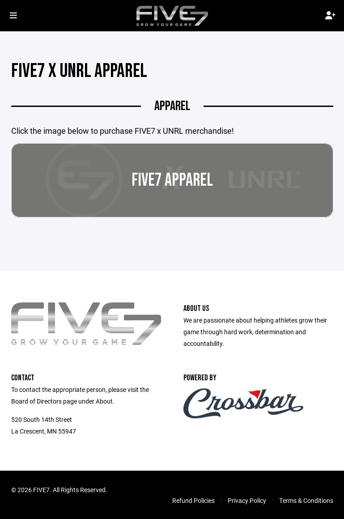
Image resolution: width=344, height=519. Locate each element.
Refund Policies (193, 500)
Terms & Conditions (306, 500)
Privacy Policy (247, 500)
